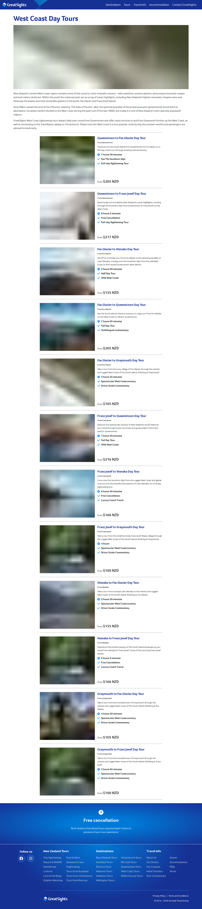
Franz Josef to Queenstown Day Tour (121, 416)
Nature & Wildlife (52, 862)
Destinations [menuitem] (113, 5)
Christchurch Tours (131, 857)
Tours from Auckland (77, 871)
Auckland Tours (104, 862)
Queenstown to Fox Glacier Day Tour (121, 138)
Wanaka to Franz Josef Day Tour (118, 638)
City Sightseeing (52, 857)
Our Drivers (152, 862)
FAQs (172, 866)
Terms (173, 871)
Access (173, 857)
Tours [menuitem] (127, 5)
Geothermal (49, 866)
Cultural (47, 871)
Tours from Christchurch (79, 876)
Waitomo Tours (104, 871)
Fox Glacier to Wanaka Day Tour (118, 249)
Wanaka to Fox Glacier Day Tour (118, 583)
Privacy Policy (159, 895)
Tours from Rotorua (76, 880)
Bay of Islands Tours (106, 857)
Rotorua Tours (103, 866)
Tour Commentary (156, 876)
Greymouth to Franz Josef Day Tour (121, 749)
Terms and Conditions (179, 895)
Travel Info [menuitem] (140, 5)
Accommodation (178, 862)
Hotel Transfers (154, 871)
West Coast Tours (130, 871)
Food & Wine (73, 857)
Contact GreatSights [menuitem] (184, 5)
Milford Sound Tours (132, 876)
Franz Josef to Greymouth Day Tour (121, 527)
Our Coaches (153, 866)
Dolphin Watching (53, 880)
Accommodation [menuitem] (159, 5)
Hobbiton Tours (104, 876)
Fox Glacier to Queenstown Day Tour (121, 305)
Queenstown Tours (131, 866)
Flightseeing (73, 866)
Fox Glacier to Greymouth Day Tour (120, 360)
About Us (151, 857)
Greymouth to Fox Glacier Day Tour (120, 694)
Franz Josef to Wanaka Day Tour (118, 471)
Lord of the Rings (52, 876)
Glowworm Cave (75, 862)
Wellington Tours (105, 880)
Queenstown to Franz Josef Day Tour (121, 193)
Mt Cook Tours (129, 862)
